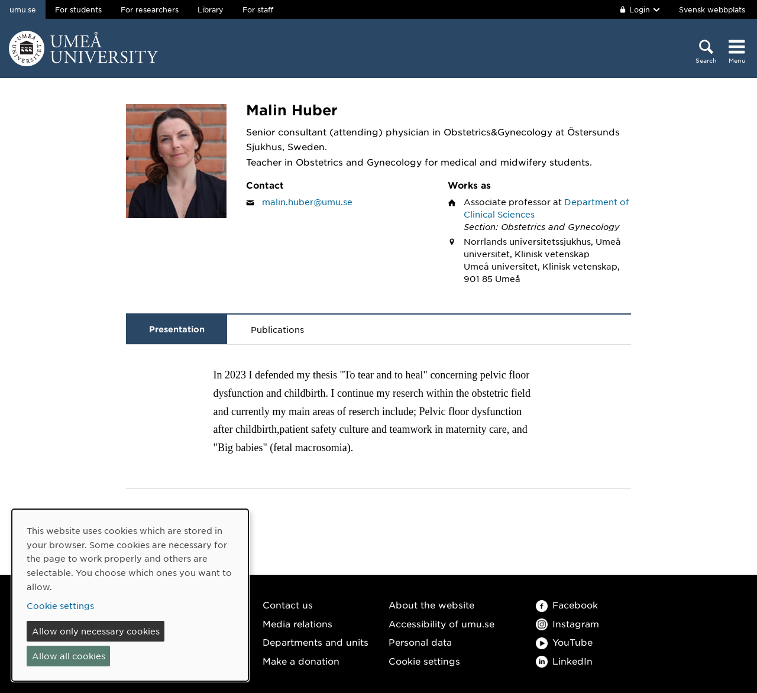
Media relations (297, 623)
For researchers (150, 9)
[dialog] (130, 595)
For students (78, 9)
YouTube (564, 641)
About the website (431, 604)
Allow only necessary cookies (96, 631)
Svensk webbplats (712, 9)
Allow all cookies (68, 655)
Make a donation (301, 660)
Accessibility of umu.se (441, 623)
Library (211, 9)
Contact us (288, 604)
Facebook (567, 604)
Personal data (420, 641)
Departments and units (315, 641)
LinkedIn (564, 660)
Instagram (567, 623)
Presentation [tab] (177, 329)
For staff (257, 9)
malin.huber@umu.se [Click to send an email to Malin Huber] (307, 201)
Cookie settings (424, 660)
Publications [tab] (277, 329)
